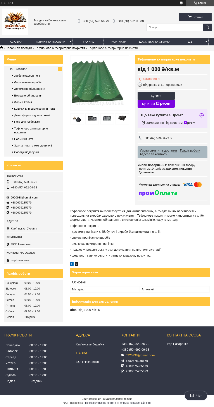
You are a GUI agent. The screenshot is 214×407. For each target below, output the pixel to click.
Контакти (118, 41)
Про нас (88, 41)
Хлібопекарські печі (27, 75)
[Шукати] (207, 27)
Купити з (156, 104)
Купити (156, 96)
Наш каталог (18, 69)
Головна (15, 41)
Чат (196, 396)
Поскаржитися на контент (100, 402)
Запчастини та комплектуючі (33, 145)
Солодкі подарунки (26, 152)
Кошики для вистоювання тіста (34, 108)
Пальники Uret (23, 139)
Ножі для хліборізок (27, 121)
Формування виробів (27, 82)
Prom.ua (127, 398)
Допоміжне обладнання (29, 88)
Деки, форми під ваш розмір (32, 115)
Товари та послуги (50, 41)
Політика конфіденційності (134, 402)
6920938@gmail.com (24, 197)
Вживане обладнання (28, 95)
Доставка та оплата (154, 41)
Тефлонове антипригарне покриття (60, 48)
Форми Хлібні (23, 102)
